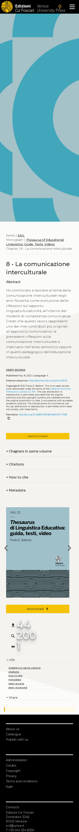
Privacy (11, 776)
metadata (14, 679)
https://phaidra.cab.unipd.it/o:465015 (47, 380)
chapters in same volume (24, 667)
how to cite (15, 675)
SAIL (21, 235)
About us (12, 729)
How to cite (17, 477)
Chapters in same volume (29, 451)
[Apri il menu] (72, 7)
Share (12, 698)
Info (10, 660)
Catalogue (13, 734)
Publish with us (17, 739)
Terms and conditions (21, 781)
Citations (15, 464)
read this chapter (38, 436)
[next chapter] (69, 548)
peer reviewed (17, 687)
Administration (16, 760)
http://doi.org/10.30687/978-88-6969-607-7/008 (43, 414)
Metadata (16, 490)
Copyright (13, 771)
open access (15, 370)
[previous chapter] (6, 548)
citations (13, 671)
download (38, 609)
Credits (11, 765)
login (9, 786)
